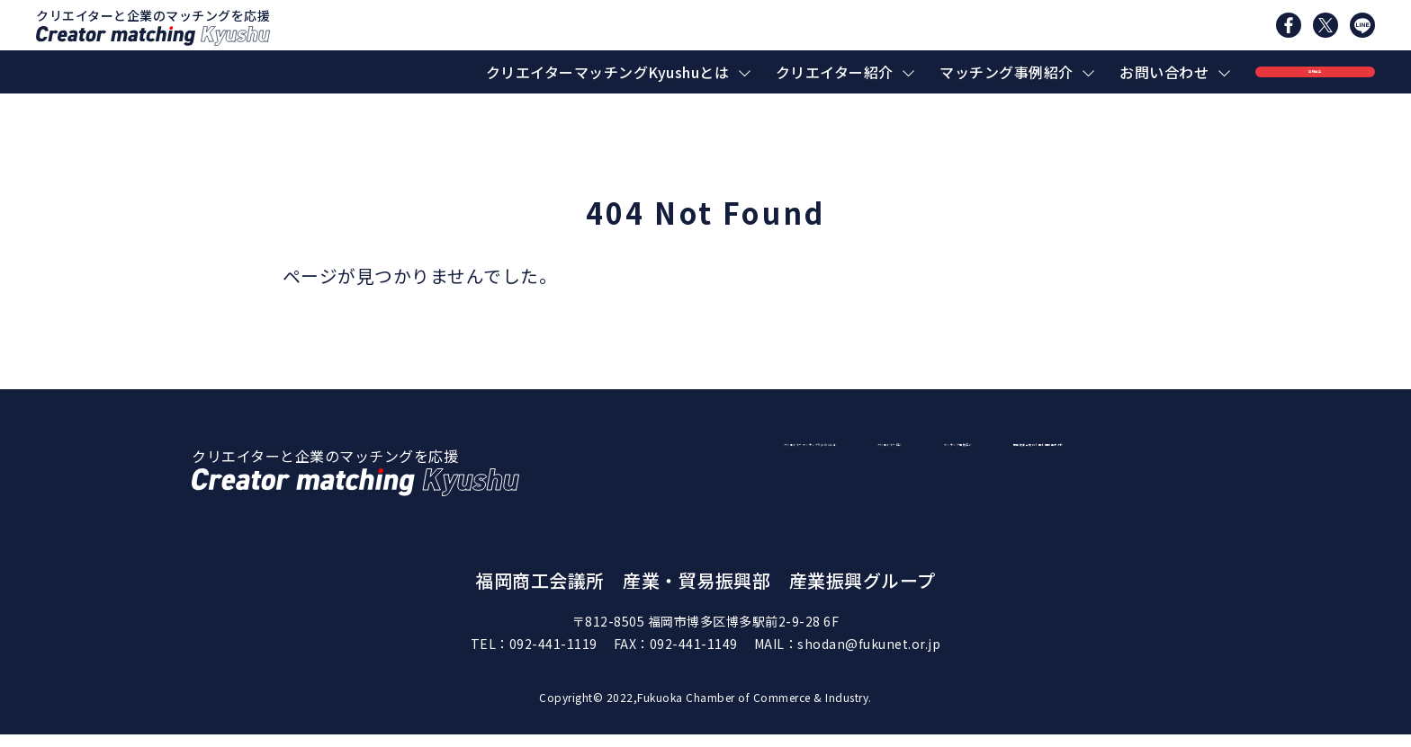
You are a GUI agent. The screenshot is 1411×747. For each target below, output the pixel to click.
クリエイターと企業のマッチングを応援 (153, 26)
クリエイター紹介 (835, 72)
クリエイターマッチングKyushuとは (608, 72)
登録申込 (1314, 72)
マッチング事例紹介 (1006, 72)
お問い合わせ (1164, 72)
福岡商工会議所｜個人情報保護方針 (1046, 497)
